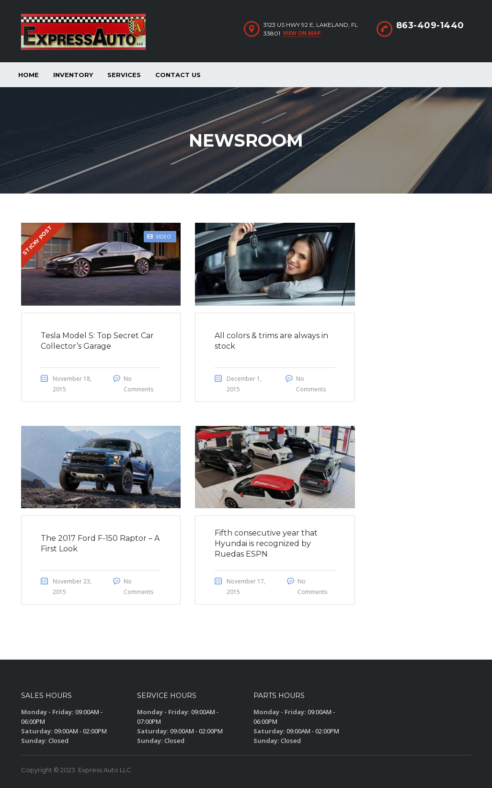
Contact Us (178, 75)
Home (28, 75)
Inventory (73, 75)
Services (124, 75)
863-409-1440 (430, 25)
